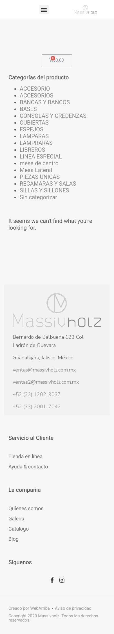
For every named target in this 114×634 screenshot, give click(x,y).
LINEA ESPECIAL (41, 156)
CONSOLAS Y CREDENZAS (53, 115)
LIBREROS (32, 149)
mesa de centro (39, 163)
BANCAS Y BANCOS (45, 102)
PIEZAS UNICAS (40, 176)
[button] (44, 9)
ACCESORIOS (36, 95)
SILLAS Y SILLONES (44, 190)
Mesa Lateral (36, 170)
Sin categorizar (38, 197)
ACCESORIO (35, 88)
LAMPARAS (34, 136)
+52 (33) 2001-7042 (37, 406)
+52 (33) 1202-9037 (37, 394)
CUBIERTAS (34, 122)
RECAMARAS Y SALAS (48, 183)
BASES (28, 109)
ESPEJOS (31, 129)
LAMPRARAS (36, 143)
